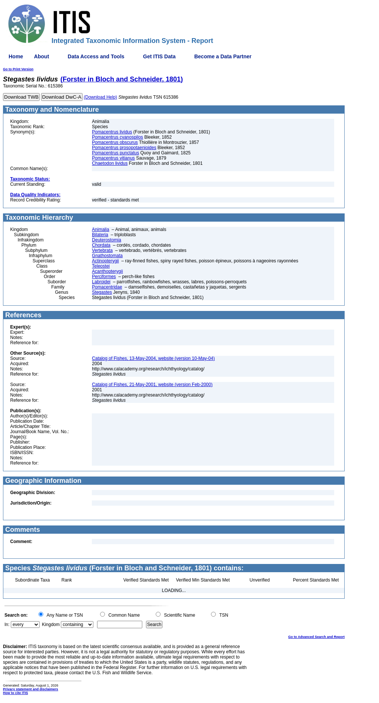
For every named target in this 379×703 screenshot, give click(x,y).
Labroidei (101, 281)
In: (6, 624)
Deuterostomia (106, 240)
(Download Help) (100, 97)
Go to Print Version (18, 69)
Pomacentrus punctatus (115, 152)
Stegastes (102, 292)
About (41, 56)
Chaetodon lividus (109, 163)
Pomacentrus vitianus (113, 158)
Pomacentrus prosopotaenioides (124, 147)
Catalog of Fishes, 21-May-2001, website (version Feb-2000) (152, 384)
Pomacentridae (107, 287)
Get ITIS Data (159, 56)
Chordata (101, 245)
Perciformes (104, 276)
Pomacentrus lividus (112, 132)
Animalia (100, 229)
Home (16, 56)
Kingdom (50, 624)
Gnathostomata (107, 255)
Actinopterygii (105, 260)
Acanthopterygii (107, 271)
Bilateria (100, 234)
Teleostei (100, 266)
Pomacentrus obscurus (115, 142)
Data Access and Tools (96, 56)
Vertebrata (102, 250)
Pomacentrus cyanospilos (117, 137)
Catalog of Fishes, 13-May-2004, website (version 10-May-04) (153, 358)
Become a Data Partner (222, 56)
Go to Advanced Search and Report (316, 637)
